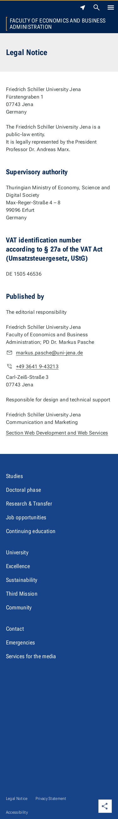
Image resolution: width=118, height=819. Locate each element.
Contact (15, 628)
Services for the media (31, 656)
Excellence (18, 566)
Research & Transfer (29, 503)
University (17, 552)
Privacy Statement (51, 798)
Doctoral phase (23, 489)
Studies (14, 476)
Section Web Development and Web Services (57, 433)
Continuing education (30, 531)
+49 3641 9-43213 (37, 366)
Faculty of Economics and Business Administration (58, 24)
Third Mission (21, 593)
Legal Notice (17, 798)
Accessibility (17, 812)
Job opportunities (26, 517)
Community (19, 607)
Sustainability (21, 580)
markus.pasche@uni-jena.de (49, 353)
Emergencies (20, 642)
